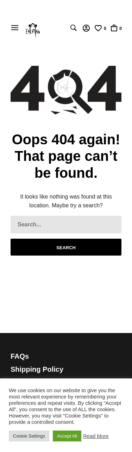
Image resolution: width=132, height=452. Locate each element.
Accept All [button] (67, 436)
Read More (96, 436)
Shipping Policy (37, 369)
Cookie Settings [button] (29, 436)
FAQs (20, 356)
